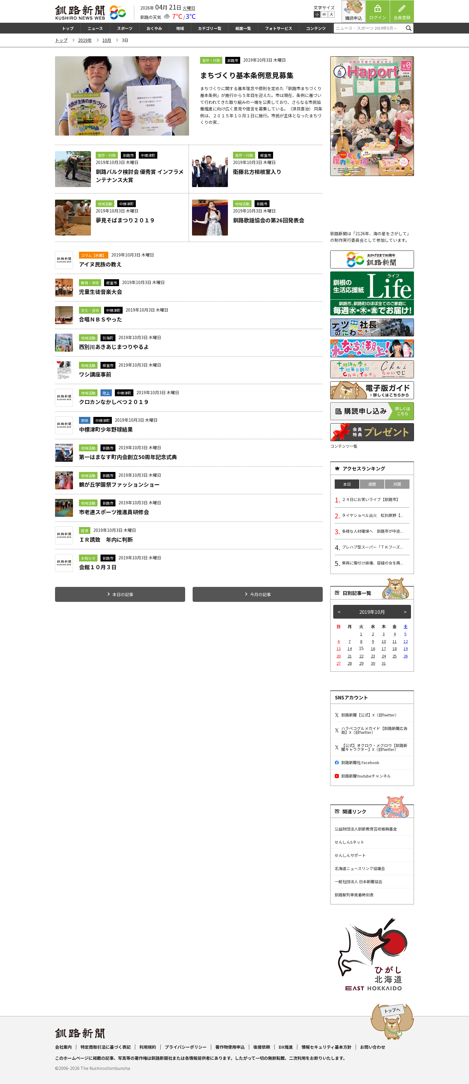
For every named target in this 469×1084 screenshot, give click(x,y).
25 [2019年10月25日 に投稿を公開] (394, 656)
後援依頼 (261, 1047)
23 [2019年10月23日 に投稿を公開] (373, 656)
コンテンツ (316, 28)
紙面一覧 (243, 28)
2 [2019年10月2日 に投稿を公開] (373, 634)
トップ (68, 28)
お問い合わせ (372, 1047)
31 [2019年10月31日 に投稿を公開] (384, 663)
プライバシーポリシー (186, 1047)
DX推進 (286, 1047)
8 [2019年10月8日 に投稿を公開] (361, 641)
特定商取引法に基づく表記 (105, 1047)
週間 (372, 484)
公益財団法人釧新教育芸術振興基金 (366, 829)
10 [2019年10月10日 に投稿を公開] (384, 641)
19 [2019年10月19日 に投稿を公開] (405, 648)
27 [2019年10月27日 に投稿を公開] (338, 663)
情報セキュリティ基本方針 (326, 1047)
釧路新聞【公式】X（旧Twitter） (367, 715)
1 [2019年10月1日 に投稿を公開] (361, 634)
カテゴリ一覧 (209, 28)
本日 (347, 484)
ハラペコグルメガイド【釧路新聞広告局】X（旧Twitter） (371, 730)
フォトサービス (278, 28)
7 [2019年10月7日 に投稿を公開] (349, 641)
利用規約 (147, 1047)
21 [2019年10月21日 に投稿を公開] (350, 656)
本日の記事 (122, 594)
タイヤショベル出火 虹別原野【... (372, 515)
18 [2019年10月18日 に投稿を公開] (394, 648)
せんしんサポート (350, 855)
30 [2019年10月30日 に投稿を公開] (373, 663)
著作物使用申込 (230, 1047)
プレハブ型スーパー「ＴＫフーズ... (372, 547)
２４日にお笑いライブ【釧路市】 (371, 499)
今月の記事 (260, 594)
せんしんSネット (349, 842)
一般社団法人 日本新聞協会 (358, 881)
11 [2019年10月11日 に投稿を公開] (394, 641)
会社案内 (63, 1047)
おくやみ (154, 28)
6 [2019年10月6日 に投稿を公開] (339, 641)
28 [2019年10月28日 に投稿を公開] (350, 663)
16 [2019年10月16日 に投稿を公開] (373, 648)
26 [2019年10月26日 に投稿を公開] (405, 656)
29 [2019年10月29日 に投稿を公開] (361, 663)
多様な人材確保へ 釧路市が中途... (372, 531)
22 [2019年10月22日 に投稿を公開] (361, 656)
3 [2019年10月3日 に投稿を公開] (384, 634)
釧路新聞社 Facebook (357, 762)
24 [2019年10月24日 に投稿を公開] (384, 656)
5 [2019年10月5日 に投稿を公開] (405, 634)
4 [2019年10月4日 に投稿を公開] (395, 634)
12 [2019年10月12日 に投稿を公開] (405, 641)
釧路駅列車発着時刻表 (354, 895)
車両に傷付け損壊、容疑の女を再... (372, 563)
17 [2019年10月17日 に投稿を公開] (384, 648)
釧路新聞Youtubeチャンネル (363, 776)
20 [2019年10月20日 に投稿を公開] (338, 656)
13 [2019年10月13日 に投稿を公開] (338, 648)
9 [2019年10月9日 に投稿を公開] (373, 641)
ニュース (95, 28)
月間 (397, 484)
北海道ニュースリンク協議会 (360, 868)
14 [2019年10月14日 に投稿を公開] (350, 648)
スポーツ (125, 28)
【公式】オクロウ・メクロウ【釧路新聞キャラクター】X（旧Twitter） (371, 747)
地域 (180, 28)
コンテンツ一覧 (343, 446)
